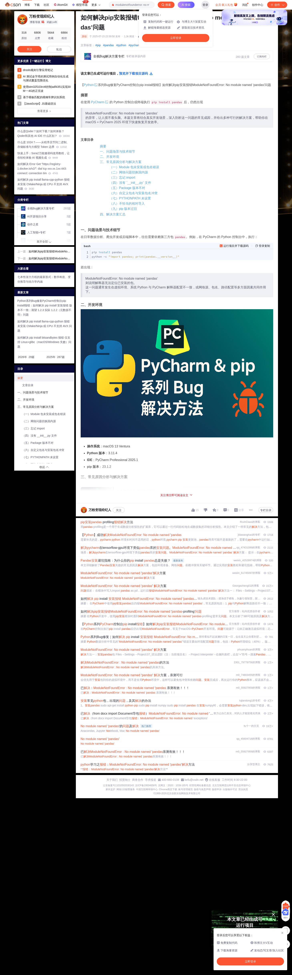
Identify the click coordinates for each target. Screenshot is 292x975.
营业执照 (243, 789)
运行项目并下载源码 (236, 245)
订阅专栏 (262, 56)
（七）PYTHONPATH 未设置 (130, 198)
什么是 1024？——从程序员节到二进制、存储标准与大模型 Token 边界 (43, 144)
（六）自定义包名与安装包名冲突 (133, 193)
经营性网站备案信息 (200, 785)
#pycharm (135, 45)
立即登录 (175, 37)
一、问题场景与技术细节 (117, 151)
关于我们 (112, 779)
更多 (95, 4)
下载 (37, 4)
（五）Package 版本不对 (127, 188)
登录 (205, 4)
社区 (46, 4)
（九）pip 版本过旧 (123, 208)
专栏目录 (265, 510)
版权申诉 (217, 789)
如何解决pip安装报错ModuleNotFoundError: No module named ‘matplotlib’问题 (50, 259)
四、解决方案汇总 (112, 214)
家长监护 (110, 789)
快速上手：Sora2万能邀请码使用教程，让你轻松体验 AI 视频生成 (43, 155)
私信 (59, 49)
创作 (277, 4)
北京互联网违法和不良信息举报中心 (231, 785)
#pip (98, 45)
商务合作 (137, 779)
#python (121, 45)
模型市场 (80, 3)
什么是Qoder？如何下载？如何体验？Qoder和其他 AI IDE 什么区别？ (43, 133)
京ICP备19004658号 (146, 785)
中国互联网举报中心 (147, 789)
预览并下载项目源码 (136, 73)
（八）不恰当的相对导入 (127, 203)
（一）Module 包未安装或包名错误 (134, 167)
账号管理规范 (185, 789)
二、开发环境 (109, 156)
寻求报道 (150, 779)
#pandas (108, 45)
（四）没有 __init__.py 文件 (39, 435)
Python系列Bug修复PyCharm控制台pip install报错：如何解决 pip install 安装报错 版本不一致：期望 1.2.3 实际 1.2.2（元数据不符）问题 (44, 307)
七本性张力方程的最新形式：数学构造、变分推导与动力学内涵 (44, 279)
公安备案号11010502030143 (118, 785)
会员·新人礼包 (226, 4)
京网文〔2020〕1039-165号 (173, 785)
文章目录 (27, 385)
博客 (27, 4)
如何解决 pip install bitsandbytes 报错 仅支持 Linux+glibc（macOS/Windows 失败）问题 (44, 342)
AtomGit (60, 4)
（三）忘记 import (122, 177)
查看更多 (44, 111)
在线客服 (214, 779)
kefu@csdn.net (194, 779)
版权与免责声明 (202, 789)
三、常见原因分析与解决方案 (120, 162)
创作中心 (257, 4)
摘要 (103, 146)
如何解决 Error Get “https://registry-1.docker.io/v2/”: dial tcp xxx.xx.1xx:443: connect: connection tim (42, 168)
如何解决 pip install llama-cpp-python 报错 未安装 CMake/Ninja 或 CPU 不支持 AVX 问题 (43, 184)
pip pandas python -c (135, 254)
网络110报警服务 (125, 789)
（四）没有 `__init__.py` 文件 (130, 182)
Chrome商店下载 (168, 789)
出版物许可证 (230, 789)
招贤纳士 (124, 779)
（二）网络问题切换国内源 (128, 172)
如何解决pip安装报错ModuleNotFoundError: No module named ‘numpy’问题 (49, 252)
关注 (118, 510)
